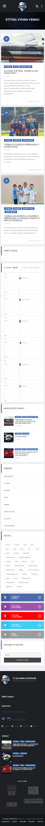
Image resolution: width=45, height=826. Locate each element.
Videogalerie (9, 526)
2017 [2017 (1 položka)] (32, 544)
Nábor (6, 504)
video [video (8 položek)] (7, 578)
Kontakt (40, 821)
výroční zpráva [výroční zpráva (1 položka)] (23, 582)
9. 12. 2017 (7, 223)
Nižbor (22, 386)
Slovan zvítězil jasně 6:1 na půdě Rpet (21, 72)
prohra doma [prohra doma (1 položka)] (19, 565)
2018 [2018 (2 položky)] (7, 549)
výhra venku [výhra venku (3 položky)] (10, 582)
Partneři (23, 821)
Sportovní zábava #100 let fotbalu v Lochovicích (26, 454)
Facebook (6, 726)
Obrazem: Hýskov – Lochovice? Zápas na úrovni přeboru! (25, 421)
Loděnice (23, 278)
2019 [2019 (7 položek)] (14, 549)
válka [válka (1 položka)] (16, 578)
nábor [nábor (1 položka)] (24, 561)
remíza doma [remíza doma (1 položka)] (10, 570)
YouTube (34, 726)
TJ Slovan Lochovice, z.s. (10, 818)
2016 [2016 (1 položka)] (25, 544)
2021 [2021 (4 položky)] (29, 549)
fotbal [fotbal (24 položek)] (16, 553)
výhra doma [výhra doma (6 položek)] (26, 578)
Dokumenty (8, 476)
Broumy (23, 343)
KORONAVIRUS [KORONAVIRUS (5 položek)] (10, 557)
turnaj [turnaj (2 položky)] (24, 574)
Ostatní (7, 519)
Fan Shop (31, 821)
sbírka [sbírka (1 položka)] (21, 570)
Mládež (7, 490)
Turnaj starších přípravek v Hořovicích (21, 145)
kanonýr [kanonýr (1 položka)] (26, 553)
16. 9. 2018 (7, 150)
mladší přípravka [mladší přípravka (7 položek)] (25, 557)
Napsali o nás (9, 512)
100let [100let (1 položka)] (17, 544)
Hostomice (24, 364)
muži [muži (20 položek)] (16, 561)
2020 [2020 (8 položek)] (22, 549)
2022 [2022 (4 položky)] (37, 549)
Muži (6, 497)
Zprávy (14, 821)
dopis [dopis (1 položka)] (8, 553)
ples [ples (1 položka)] (32, 561)
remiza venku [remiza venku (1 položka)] (32, 565)
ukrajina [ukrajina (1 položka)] (34, 574)
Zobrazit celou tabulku (31, 267)
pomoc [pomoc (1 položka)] (8, 565)
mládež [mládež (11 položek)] (8, 561)
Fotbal (7, 483)
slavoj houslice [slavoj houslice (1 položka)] (33, 570)
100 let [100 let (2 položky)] (8, 544)
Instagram (24, 726)
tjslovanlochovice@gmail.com (16, 719)
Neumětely (24, 299)
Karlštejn (23, 321)
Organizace (6, 821)
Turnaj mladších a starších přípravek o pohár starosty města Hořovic (22, 218)
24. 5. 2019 (7, 76)
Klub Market (21, 436)
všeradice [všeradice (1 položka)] (9, 586)
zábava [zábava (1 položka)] (19, 586)
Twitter (15, 726)
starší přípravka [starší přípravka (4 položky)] (12, 574)
